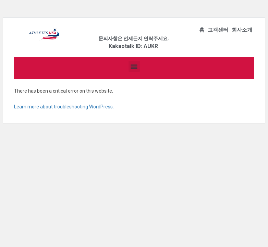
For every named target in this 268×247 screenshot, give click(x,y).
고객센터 (218, 30)
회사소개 (242, 30)
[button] (134, 66)
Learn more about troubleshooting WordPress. (64, 106)
